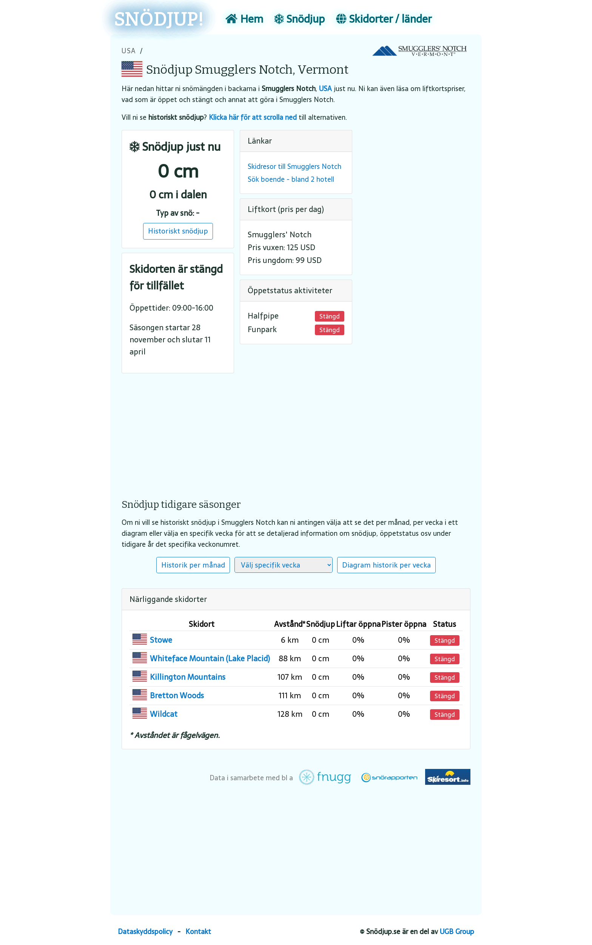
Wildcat (163, 714)
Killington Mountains (187, 677)
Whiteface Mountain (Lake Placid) (210, 659)
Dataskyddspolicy (145, 931)
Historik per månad (193, 565)
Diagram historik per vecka (386, 565)
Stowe (161, 640)
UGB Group (457, 931)
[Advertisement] (296, 431)
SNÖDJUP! (159, 20)
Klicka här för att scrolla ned (253, 117)
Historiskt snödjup (178, 231)
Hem (244, 19)
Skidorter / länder (384, 19)
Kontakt (198, 931)
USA (129, 50)
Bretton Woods (177, 696)
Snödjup (299, 19)
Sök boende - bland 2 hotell (291, 179)
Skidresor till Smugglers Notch (294, 166)
